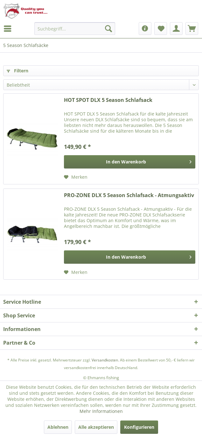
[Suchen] (108, 28)
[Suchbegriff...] (74, 28)
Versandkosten (105, 360)
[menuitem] (9, 28)
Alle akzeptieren (96, 427)
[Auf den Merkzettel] (75, 177)
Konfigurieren (139, 427)
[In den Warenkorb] (129, 162)
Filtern (17, 71)
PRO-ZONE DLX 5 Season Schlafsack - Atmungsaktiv (129, 195)
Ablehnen (57, 427)
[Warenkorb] (191, 28)
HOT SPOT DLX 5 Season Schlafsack (108, 100)
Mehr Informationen (101, 411)
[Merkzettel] (160, 28)
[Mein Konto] (176, 28)
